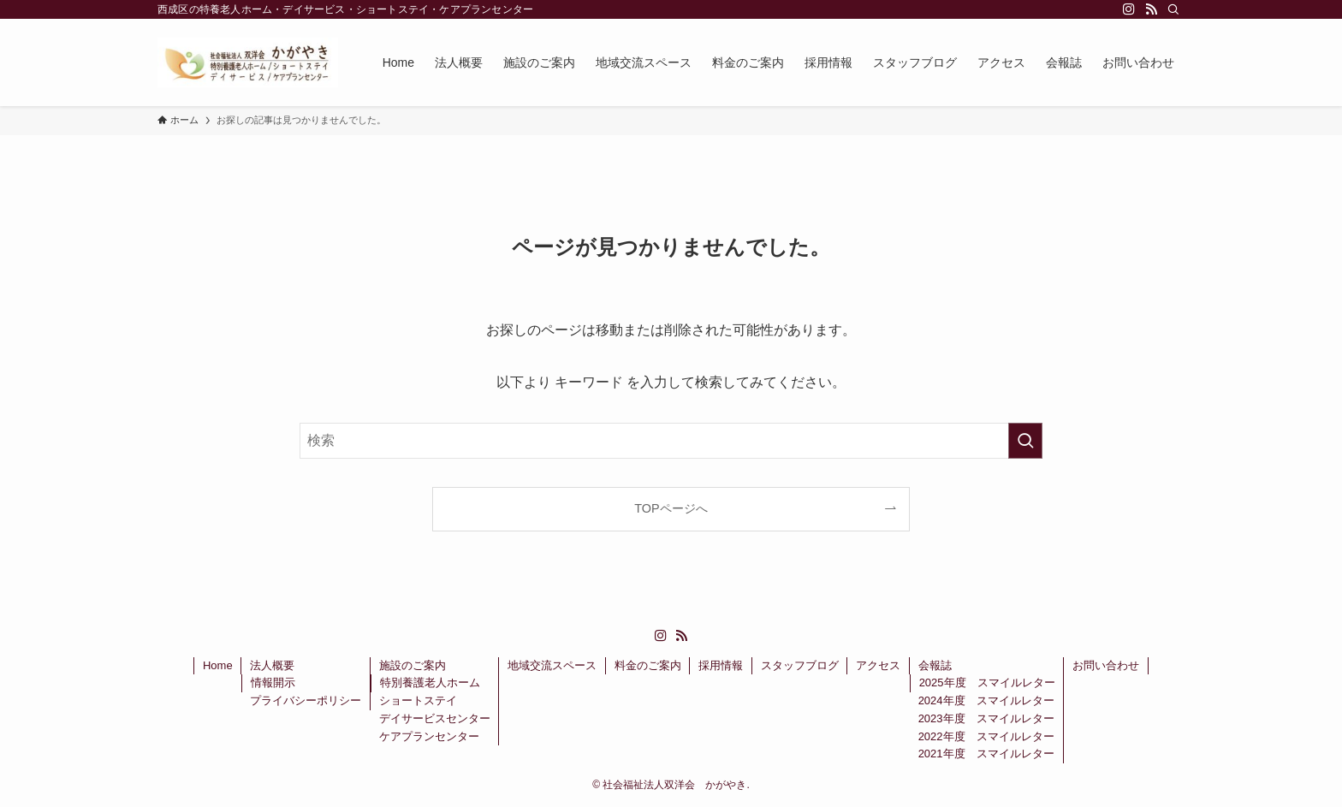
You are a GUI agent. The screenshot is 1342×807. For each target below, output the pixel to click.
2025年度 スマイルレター (987, 682)
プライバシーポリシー (305, 700)
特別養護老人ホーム (430, 682)
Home (218, 665)
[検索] (1173, 9)
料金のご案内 (648, 665)
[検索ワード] (671, 441)
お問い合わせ (1105, 665)
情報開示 (273, 682)
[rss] (1151, 9)
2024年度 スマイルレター (986, 700)
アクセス (878, 665)
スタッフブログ (800, 665)
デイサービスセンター (434, 718)
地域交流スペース (552, 665)
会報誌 (935, 665)
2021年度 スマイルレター (986, 753)
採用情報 (720, 665)
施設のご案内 (412, 665)
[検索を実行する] (1025, 441)
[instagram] (1129, 9)
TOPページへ (670, 508)
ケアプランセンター (429, 736)
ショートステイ (418, 700)
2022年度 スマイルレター (986, 736)
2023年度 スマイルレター (986, 718)
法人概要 (272, 665)
